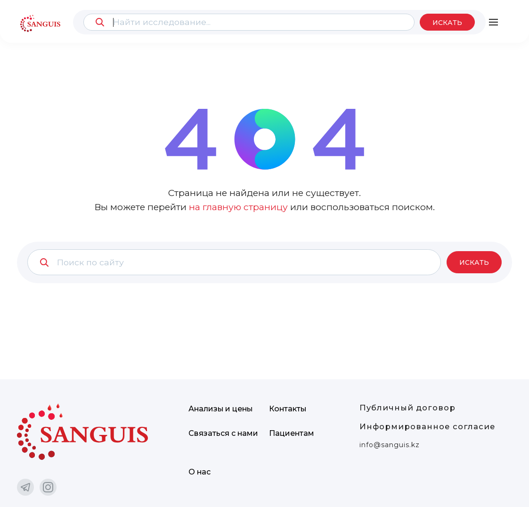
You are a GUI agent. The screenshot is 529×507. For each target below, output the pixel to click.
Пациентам (292, 433)
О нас (199, 471)
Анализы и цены (221, 408)
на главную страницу (238, 207)
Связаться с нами (223, 433)
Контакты (288, 408)
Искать (447, 22)
